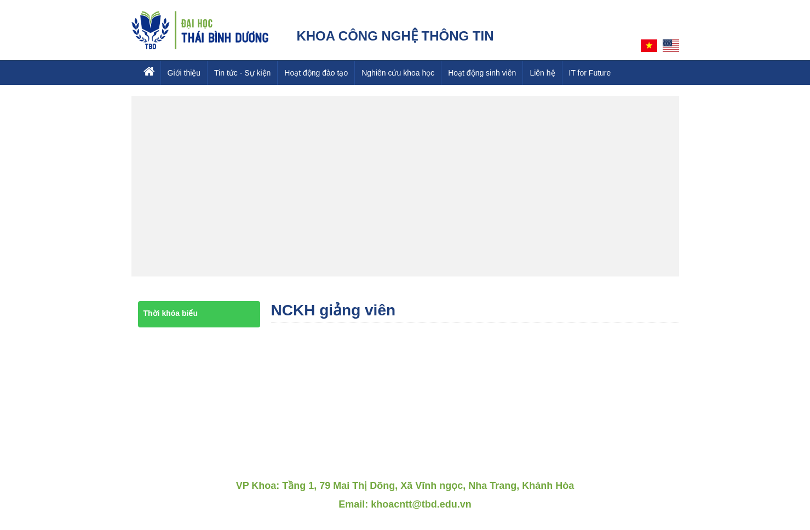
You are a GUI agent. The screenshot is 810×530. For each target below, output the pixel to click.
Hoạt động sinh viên (482, 72)
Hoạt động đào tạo (316, 72)
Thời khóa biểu (170, 313)
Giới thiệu (184, 72)
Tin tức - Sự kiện (242, 72)
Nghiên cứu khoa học (397, 72)
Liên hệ (542, 72)
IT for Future (590, 72)
